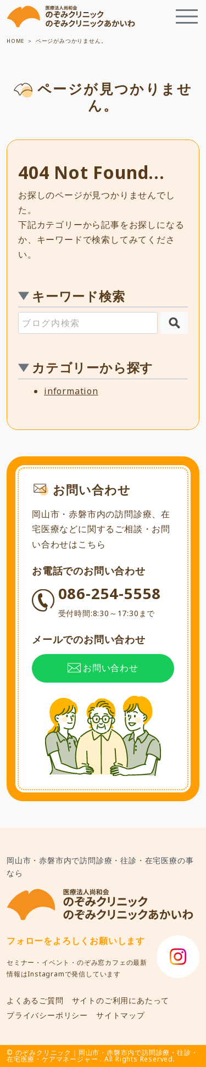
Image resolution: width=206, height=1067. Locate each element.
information (71, 391)
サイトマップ (120, 1015)
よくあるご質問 (35, 1000)
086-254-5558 (110, 601)
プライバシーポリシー (47, 1015)
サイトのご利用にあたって (121, 1000)
